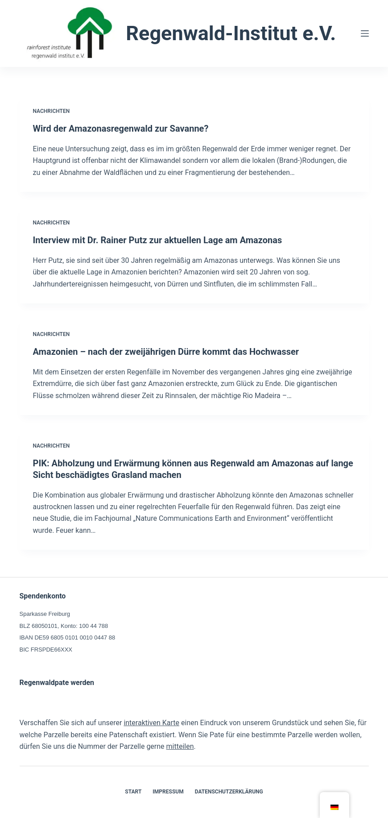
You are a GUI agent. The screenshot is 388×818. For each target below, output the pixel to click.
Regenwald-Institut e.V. (231, 33)
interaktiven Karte (151, 722)
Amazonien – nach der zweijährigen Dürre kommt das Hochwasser (166, 351)
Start (133, 792)
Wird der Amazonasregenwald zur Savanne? (121, 128)
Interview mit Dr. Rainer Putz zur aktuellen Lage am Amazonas (157, 240)
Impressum (168, 792)
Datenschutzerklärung (229, 792)
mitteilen (180, 746)
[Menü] (365, 33)
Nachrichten (51, 111)
